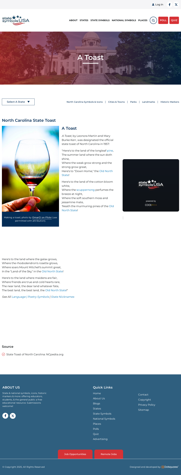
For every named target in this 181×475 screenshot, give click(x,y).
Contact (143, 394)
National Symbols (124, 20)
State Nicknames (62, 296)
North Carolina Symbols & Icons (85, 101)
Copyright (144, 399)
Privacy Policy (146, 404)
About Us (99, 398)
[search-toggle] (153, 20)
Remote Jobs (109, 454)
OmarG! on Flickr (42, 217)
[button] (30, 169)
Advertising (100, 439)
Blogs (96, 403)
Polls (96, 428)
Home (97, 393)
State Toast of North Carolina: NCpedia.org (34, 354)
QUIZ (174, 20)
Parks (133, 101)
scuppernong (85, 189)
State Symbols (100, 20)
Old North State (52, 271)
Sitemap (143, 409)
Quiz (96, 433)
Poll (163, 20)
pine (110, 150)
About (73, 20)
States (84, 20)
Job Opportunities (75, 454)
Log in (159, 4)
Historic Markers (170, 101)
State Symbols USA (16, 20)
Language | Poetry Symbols (30, 296)
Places (142, 20)
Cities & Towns (116, 101)
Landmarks (148, 101)
